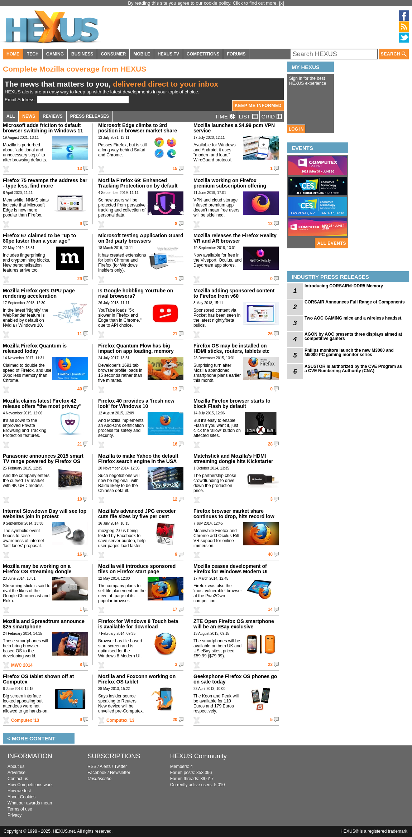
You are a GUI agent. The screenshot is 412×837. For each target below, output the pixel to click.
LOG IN (296, 129)
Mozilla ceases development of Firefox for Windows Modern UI (230, 568)
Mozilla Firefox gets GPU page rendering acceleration (39, 293)
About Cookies (21, 796)
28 (270, 444)
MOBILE (141, 54)
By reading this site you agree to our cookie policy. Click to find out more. (203, 3)
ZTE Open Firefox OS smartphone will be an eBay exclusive (233, 623)
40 (79, 388)
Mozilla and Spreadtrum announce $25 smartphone (44, 623)
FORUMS (236, 54)
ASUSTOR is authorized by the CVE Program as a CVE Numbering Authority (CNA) (353, 368)
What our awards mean (30, 803)
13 (79, 168)
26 (270, 333)
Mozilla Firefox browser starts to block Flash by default (231, 403)
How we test (19, 790)
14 (270, 609)
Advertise (16, 772)
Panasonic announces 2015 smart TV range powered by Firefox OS (43, 458)
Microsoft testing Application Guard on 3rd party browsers (140, 238)
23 (270, 664)
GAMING (55, 54)
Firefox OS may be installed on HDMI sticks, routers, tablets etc (231, 348)
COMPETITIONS (203, 54)
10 (79, 499)
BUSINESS (82, 54)
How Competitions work (30, 784)
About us (16, 766)
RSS (91, 766)
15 (175, 168)
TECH (33, 54)
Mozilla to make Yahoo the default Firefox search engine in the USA (138, 458)
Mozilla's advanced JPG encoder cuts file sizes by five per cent (137, 513)
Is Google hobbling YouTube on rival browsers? (135, 293)
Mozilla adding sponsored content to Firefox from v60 (233, 293)
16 (175, 444)
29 (79, 278)
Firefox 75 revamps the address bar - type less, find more (45, 183)
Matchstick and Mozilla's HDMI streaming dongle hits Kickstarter (233, 458)
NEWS (28, 116)
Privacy (14, 815)
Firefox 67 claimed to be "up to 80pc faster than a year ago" (39, 238)
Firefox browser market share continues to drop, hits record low (233, 513)
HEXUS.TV (168, 54)
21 (175, 333)
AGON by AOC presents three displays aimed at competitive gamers (353, 336)
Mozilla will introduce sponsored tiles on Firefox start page (137, 568)
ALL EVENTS (331, 243)
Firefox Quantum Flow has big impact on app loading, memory (136, 348)
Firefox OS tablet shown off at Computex (38, 679)
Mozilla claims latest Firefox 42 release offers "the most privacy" (42, 403)
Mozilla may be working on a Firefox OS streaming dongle (37, 568)
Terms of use (20, 809)
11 (79, 333)
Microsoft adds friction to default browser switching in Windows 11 (43, 127)
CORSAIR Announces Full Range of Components (355, 302)
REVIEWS (52, 116)
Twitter (120, 766)
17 (175, 609)
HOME (12, 54)
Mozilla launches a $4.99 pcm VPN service (234, 127)
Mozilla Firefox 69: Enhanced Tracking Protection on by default (138, 183)
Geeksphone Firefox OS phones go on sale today (235, 679)
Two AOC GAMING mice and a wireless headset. (353, 318)
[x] (281, 3)
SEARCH (394, 54)
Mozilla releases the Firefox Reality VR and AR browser (235, 238)
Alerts (105, 766)
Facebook (96, 772)
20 (175, 719)
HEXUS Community (198, 756)
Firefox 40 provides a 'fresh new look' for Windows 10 (136, 403)
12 (270, 223)
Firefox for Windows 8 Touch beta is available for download (138, 623)
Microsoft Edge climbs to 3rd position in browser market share (137, 127)
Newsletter (120, 772)
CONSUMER (113, 54)
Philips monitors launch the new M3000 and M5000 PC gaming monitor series (349, 352)
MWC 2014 (22, 665)
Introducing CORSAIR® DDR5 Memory (344, 286)
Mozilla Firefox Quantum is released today (35, 348)
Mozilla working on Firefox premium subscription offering (229, 183)
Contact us (18, 778)
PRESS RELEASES (89, 116)
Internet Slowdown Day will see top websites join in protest (44, 513)
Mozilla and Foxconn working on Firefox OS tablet (137, 679)
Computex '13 (25, 720)
